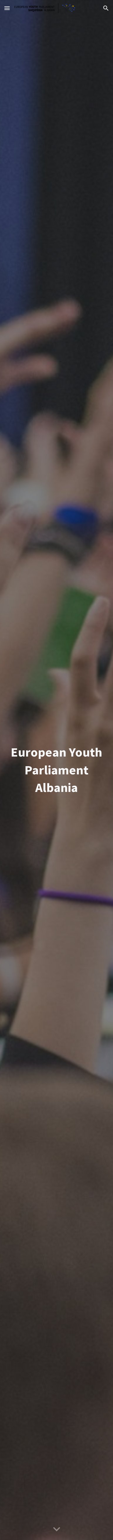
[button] (7, 8)
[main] (56, 770)
